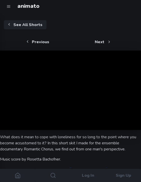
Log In (88, 175)
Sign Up (123, 175)
